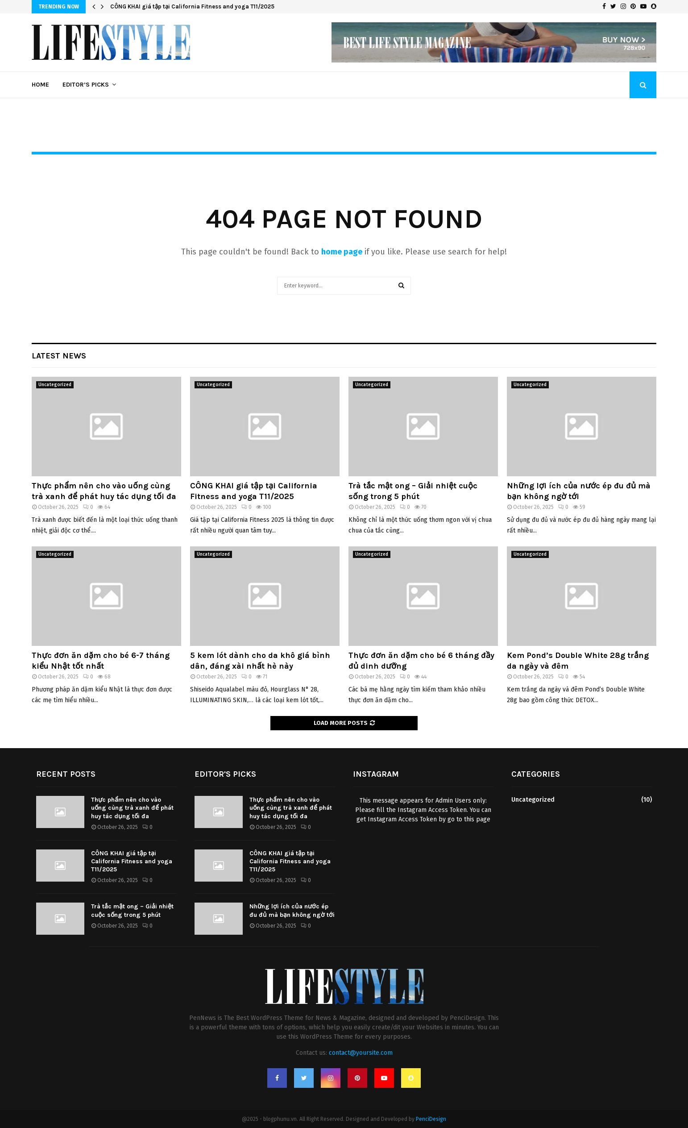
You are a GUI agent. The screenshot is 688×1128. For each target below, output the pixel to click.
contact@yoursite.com (361, 1053)
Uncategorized (54, 384)
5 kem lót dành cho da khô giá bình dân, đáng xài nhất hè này (260, 660)
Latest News (59, 356)
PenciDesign (431, 1119)
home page (341, 252)
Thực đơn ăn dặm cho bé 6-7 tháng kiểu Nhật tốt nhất (101, 660)
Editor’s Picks (85, 84)
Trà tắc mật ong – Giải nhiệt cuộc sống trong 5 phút (412, 491)
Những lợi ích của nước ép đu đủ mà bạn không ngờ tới (579, 491)
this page (477, 819)
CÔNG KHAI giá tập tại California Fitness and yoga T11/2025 (192, 6)
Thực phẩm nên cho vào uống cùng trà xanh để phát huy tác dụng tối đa (104, 491)
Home (40, 84)
